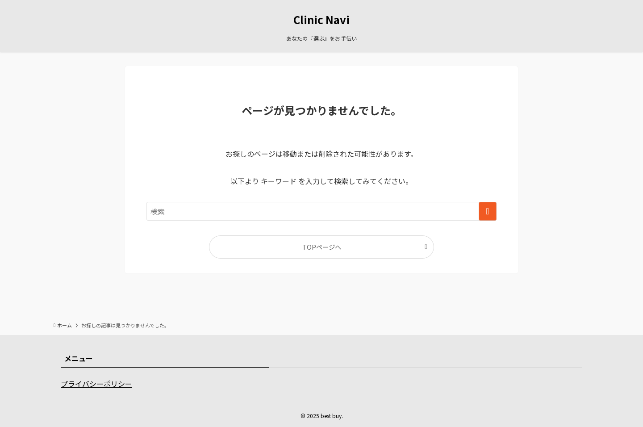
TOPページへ (321, 246)
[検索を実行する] (488, 211)
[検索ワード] (321, 211)
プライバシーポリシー (96, 383)
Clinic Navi (321, 19)
